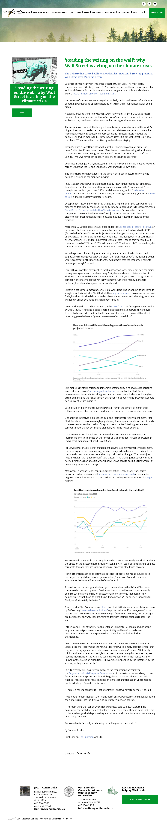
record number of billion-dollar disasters (94, 93)
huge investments (122, 293)
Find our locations (140, 799)
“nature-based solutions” (94, 610)
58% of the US (118, 306)
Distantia (56, 818)
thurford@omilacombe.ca (49, 809)
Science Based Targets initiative (134, 226)
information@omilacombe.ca (95, 808)
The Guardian (86, 737)
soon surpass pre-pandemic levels (117, 474)
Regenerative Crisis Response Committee (90, 673)
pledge (104, 607)
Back (22, 112)
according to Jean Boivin (102, 391)
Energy (148, 477)
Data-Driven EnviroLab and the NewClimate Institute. (93, 210)
